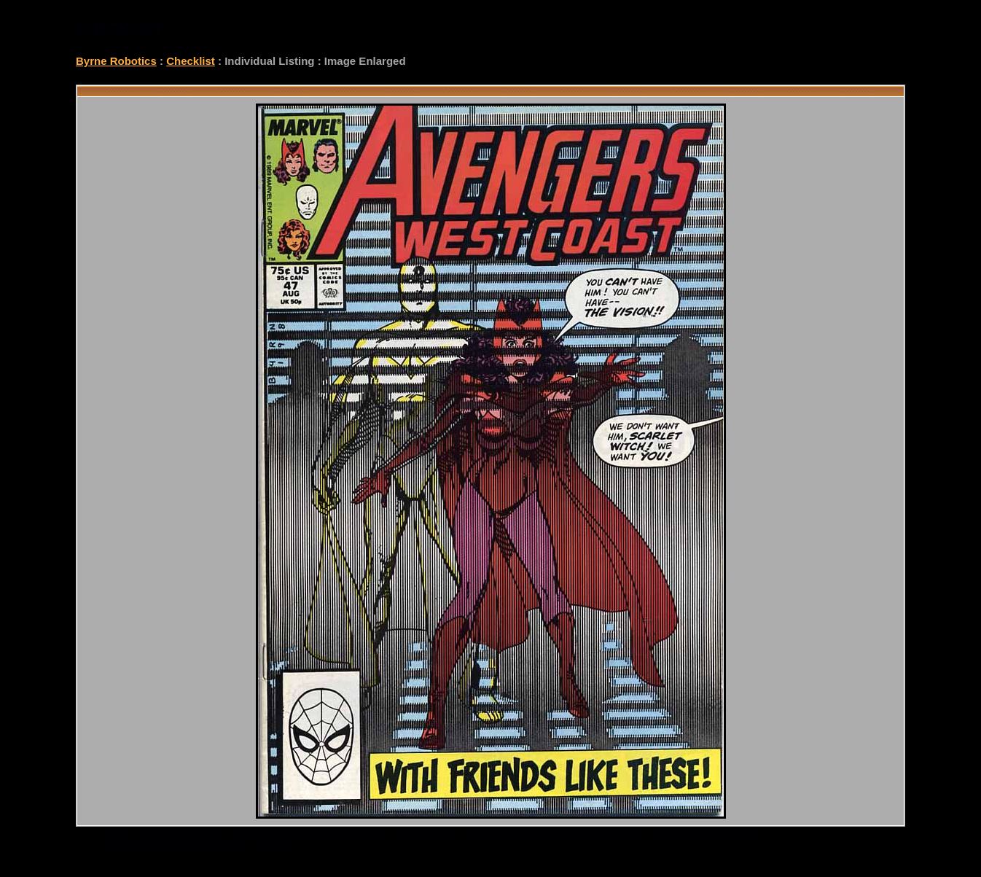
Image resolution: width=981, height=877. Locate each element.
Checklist (190, 61)
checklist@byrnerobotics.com (176, 845)
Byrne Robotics (116, 61)
